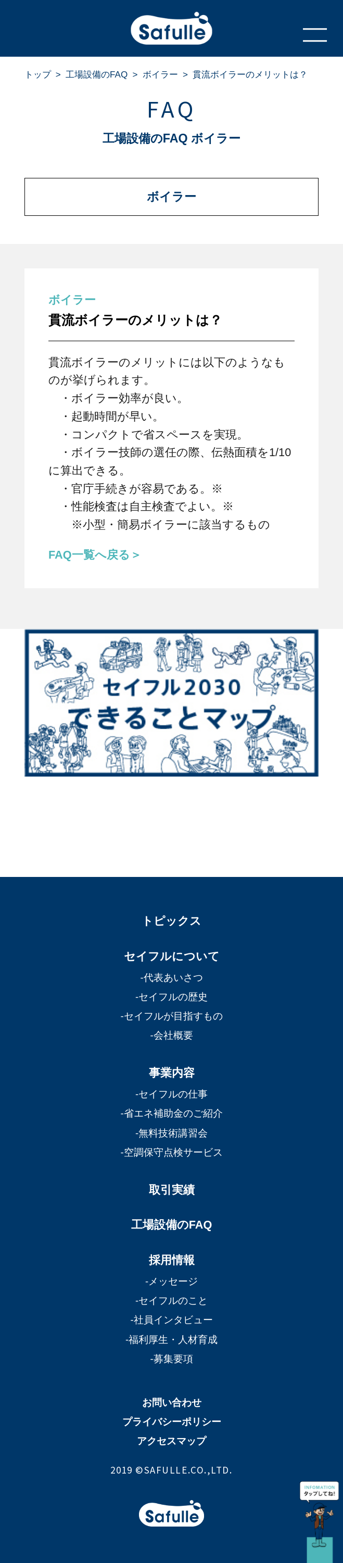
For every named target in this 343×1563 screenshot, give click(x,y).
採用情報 (172, 1260)
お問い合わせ (171, 1402)
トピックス (171, 920)
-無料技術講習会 (171, 1133)
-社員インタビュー (171, 1319)
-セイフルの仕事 (171, 1094)
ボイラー (160, 75)
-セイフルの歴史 (171, 996)
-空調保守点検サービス (171, 1152)
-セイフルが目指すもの (171, 1016)
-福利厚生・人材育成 (171, 1339)
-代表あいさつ (171, 977)
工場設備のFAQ (97, 75)
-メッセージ (171, 1281)
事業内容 (172, 1072)
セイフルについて (172, 956)
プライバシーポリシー (171, 1421)
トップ (37, 75)
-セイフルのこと (171, 1300)
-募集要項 (171, 1358)
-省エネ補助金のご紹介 (171, 1113)
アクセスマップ (171, 1441)
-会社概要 (171, 1035)
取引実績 (172, 1189)
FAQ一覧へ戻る (89, 554)
